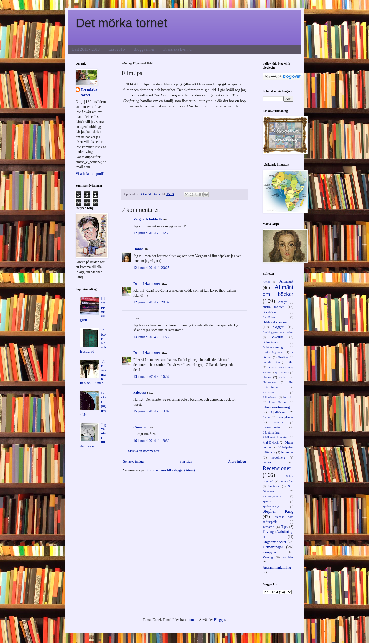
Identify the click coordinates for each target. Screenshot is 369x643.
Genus (267, 377)
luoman (192, 620)
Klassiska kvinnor (178, 49)
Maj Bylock (271, 442)
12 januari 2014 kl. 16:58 (151, 233)
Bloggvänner (144, 49)
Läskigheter (284, 417)
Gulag (283, 377)
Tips (284, 527)
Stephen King (278, 511)
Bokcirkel (277, 337)
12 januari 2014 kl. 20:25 (151, 268)
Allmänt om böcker (278, 290)
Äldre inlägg (237, 461)
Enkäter (283, 357)
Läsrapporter (272, 427)
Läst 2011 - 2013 (86, 49)
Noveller (287, 452)
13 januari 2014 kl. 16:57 (151, 377)
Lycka (267, 417)
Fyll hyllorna (281, 372)
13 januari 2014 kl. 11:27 (151, 337)
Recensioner (277, 468)
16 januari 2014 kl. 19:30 (151, 441)
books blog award (273, 352)
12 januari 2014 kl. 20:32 (151, 302)
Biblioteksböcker (275, 322)
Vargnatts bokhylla (147, 219)
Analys (282, 302)
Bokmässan (270, 342)
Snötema (274, 486)
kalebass (139, 392)
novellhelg (278, 457)
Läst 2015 (116, 49)
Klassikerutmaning (276, 407)
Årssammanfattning (277, 567)
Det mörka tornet (121, 23)
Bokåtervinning (273, 347)
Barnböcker (270, 312)
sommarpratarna (272, 496)
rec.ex (267, 462)
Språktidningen (271, 506)
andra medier (273, 307)
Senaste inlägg (133, 461)
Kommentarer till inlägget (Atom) (170, 470)
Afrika (266, 281)
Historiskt (268, 392)
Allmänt (286, 281)
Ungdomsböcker (274, 542)
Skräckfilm (287, 481)
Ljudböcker (278, 412)
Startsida (186, 461)
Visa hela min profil (90, 174)
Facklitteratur (271, 362)
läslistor (278, 422)
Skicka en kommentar (143, 451)
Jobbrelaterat (270, 397)
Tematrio (268, 527)
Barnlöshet (269, 317)
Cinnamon (141, 427)
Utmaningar (273, 547)
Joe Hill (288, 397)
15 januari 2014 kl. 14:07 (151, 411)
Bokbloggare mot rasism (278, 332)
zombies (288, 557)
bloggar (278, 327)
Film (290, 362)
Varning (268, 557)
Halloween (270, 382)
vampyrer (269, 552)
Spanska (267, 501)
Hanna (138, 249)
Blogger (219, 620)
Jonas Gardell (278, 402)
